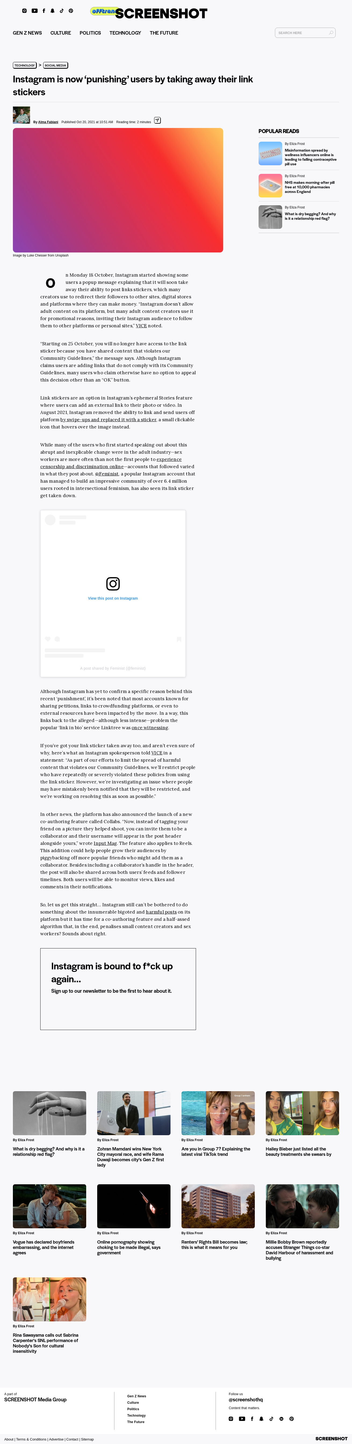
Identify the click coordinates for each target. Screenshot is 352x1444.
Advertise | (57, 1439)
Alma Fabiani (48, 122)
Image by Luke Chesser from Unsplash (40, 255)
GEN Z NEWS (27, 33)
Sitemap (87, 1439)
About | (9, 1439)
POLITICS (90, 33)
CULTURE (60, 33)
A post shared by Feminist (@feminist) (113, 668)
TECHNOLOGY (125, 33)
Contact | (73, 1439)
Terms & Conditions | (32, 1439)
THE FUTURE (164, 33)
